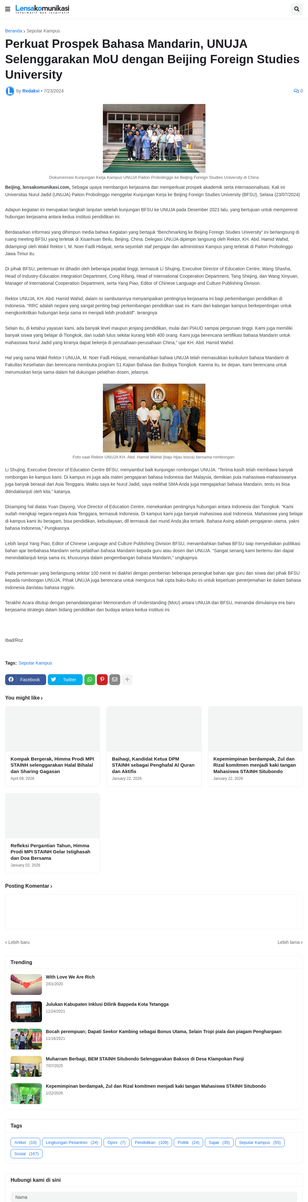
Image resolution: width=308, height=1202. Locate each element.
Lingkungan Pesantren (72, 1142)
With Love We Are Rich (70, 977)
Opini (116, 1142)
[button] (7, 9)
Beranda (13, 31)
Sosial (26, 1153)
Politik (188, 1142)
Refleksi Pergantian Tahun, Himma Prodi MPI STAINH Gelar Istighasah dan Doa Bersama (50, 852)
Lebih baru (18, 942)
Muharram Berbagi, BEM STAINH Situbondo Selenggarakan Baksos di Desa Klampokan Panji (145, 1058)
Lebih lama (289, 942)
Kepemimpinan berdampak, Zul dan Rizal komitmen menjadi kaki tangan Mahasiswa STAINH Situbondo (254, 765)
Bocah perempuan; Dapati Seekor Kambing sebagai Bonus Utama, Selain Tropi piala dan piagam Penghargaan (163, 1031)
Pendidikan (152, 1142)
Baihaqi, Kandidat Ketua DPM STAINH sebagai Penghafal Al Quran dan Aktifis (153, 765)
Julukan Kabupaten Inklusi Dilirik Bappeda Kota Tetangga (107, 1004)
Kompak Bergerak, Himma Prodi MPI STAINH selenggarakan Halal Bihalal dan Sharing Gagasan (52, 765)
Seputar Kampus (43, 31)
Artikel (25, 1142)
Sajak (219, 1142)
